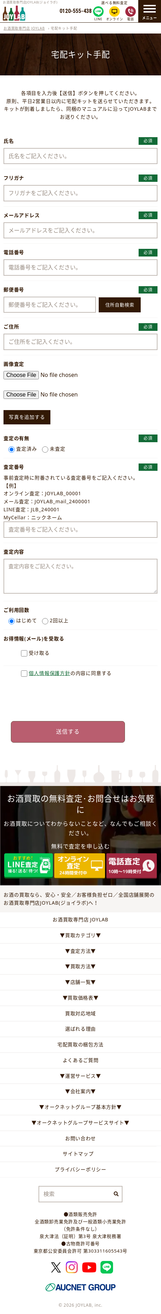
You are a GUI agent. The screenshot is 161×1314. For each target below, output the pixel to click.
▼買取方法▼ (80, 966)
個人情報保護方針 (49, 673)
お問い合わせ (80, 1138)
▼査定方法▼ (80, 951)
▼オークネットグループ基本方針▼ (80, 1107)
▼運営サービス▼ (80, 1075)
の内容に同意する (70, 673)
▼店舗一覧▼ (80, 982)
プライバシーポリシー (80, 1169)
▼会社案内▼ (80, 1091)
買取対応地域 (80, 1013)
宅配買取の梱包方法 (80, 1044)
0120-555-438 (75, 11)
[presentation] (80, 699)
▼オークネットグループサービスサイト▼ (80, 1122)
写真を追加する (27, 417)
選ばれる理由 (80, 1028)
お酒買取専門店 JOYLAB (24, 28)
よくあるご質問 (81, 1060)
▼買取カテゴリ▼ (80, 935)
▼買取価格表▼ (81, 997)
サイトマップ (78, 1153)
